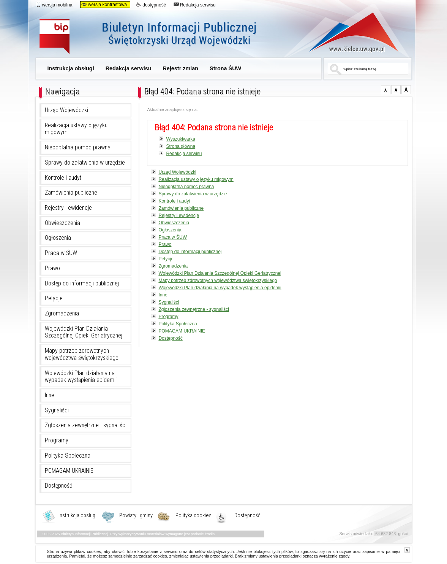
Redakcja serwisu (195, 4)
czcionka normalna (385, 89)
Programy (56, 440)
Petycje (54, 298)
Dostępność (58, 485)
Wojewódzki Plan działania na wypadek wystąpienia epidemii (81, 377)
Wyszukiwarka (180, 139)
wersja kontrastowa (104, 4)
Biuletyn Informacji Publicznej (156, 37)
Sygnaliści (57, 410)
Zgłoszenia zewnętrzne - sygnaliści (85, 425)
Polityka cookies (193, 515)
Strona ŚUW (225, 68)
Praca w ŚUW (61, 253)
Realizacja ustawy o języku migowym (76, 129)
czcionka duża (406, 89)
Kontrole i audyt (63, 177)
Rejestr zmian (180, 68)
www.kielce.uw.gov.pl (348, 32)
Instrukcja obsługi (70, 68)
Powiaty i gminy (136, 515)
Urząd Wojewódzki (66, 110)
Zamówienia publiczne (71, 192)
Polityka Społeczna (67, 455)
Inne (49, 395)
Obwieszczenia (62, 223)
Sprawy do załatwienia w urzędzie (85, 162)
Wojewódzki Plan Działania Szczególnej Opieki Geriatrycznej (83, 332)
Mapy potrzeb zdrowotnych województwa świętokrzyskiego (81, 354)
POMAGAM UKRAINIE (69, 470)
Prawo (52, 268)
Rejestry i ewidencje (68, 207)
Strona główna (180, 146)
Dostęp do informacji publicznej (82, 283)
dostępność (151, 4)
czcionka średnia (396, 89)
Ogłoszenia (58, 237)
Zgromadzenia (62, 313)
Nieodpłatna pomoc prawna (78, 147)
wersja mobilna (54, 4)
